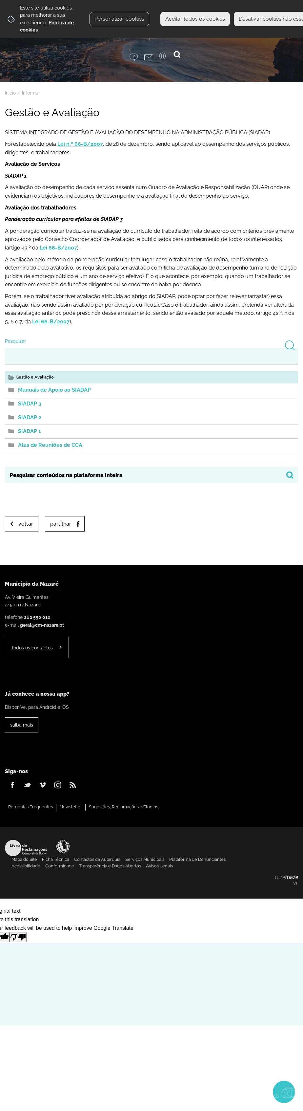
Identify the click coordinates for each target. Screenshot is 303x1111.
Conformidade (59, 865)
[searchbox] (151, 475)
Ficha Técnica (55, 859)
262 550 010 (37, 617)
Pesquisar (15, 341)
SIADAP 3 (29, 404)
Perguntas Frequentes (30, 806)
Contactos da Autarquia (97, 859)
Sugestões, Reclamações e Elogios (123, 806)
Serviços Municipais (144, 859)
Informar (31, 93)
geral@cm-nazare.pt (42, 625)
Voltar (25, 524)
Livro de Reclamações (26, 848)
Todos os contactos (32, 647)
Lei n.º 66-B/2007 (80, 144)
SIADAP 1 (29, 431)
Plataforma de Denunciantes (197, 859)
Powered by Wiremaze (286, 880)
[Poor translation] (18, 937)
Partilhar (60, 524)
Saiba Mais (21, 725)
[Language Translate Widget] (166, 58)
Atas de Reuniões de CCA (50, 445)
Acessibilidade (63, 846)
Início (10, 93)
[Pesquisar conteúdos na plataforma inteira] (290, 475)
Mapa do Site (24, 859)
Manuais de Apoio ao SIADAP (54, 390)
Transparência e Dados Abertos (110, 865)
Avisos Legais (159, 865)
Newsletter (71, 806)
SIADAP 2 (29, 417)
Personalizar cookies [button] (119, 19)
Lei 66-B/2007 (58, 248)
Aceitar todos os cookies (195, 19)
